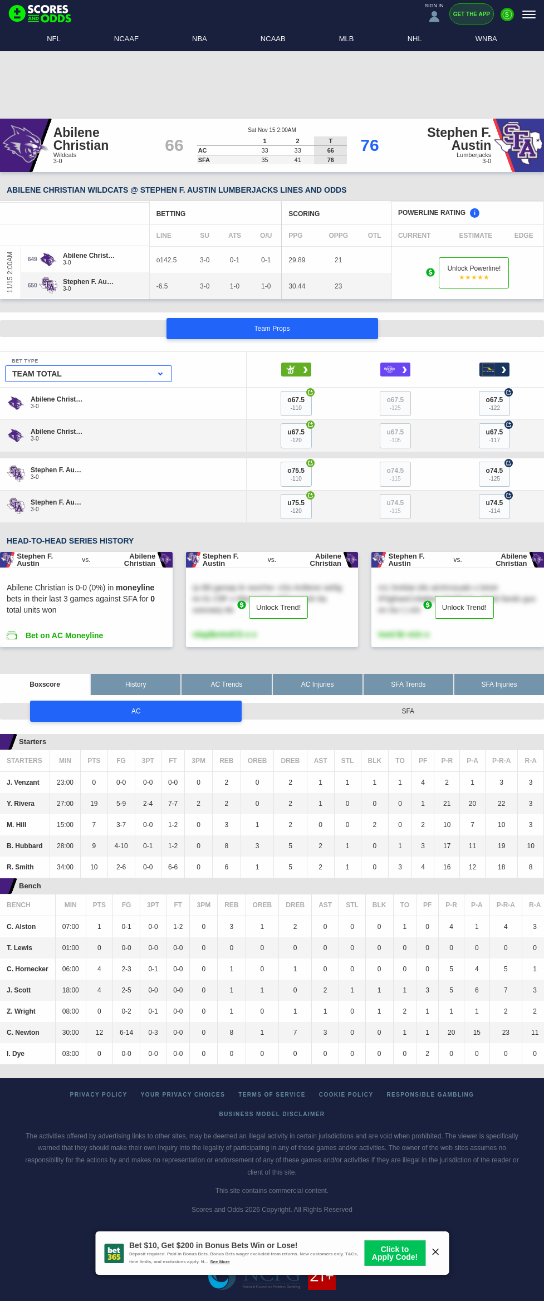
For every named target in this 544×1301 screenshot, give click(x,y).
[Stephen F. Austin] (89, 281)
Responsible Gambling (430, 1095)
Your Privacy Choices (183, 1095)
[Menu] (529, 14)
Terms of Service (272, 1095)
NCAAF (126, 39)
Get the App (471, 14)
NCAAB (273, 39)
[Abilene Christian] (89, 255)
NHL (415, 39)
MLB (346, 39)
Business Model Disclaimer (272, 1114)
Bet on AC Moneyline (65, 635)
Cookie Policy (346, 1095)
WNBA (486, 39)
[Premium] (507, 19)
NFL (54, 39)
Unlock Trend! (278, 607)
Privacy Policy (99, 1095)
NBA (199, 39)
